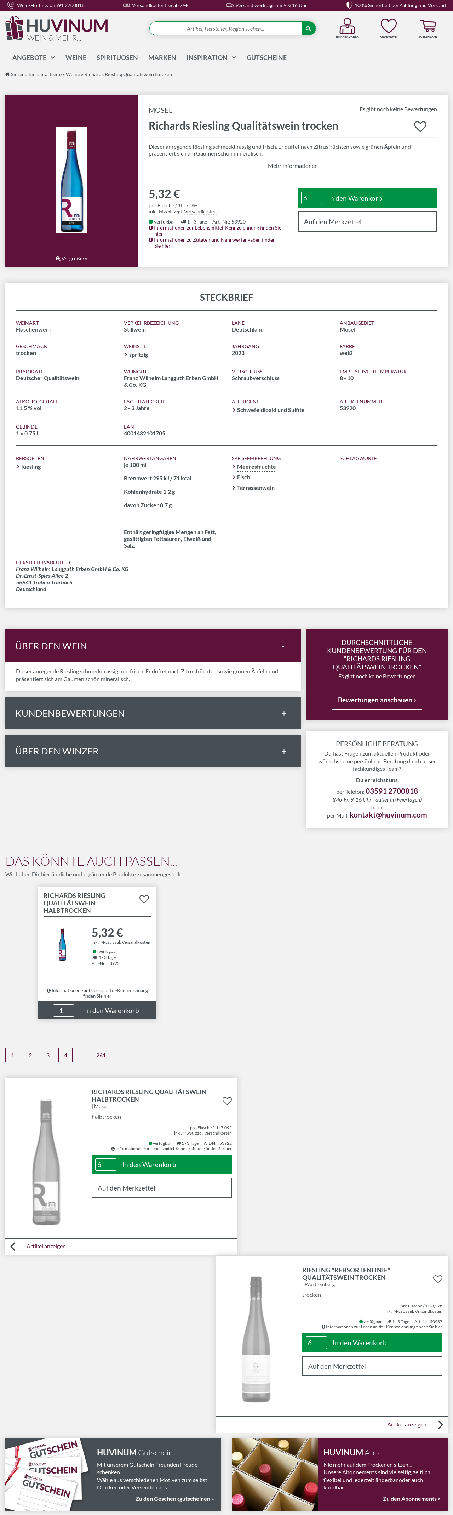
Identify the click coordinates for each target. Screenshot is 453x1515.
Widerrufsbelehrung (142, 1433)
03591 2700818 (392, 790)
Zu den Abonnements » (412, 1319)
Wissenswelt (244, 1441)
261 (101, 1054)
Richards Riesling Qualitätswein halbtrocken (74, 902)
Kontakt (239, 1416)
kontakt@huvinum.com (388, 813)
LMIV (124, 1416)
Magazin (239, 1433)
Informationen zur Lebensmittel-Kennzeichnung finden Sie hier (97, 991)
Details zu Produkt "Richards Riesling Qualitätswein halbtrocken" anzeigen (97, 941)
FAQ (235, 1450)
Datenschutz (132, 1458)
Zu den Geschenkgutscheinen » (175, 1319)
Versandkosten (200, 211)
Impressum (130, 1450)
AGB (123, 1441)
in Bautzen (244, 1502)
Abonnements (246, 1424)
